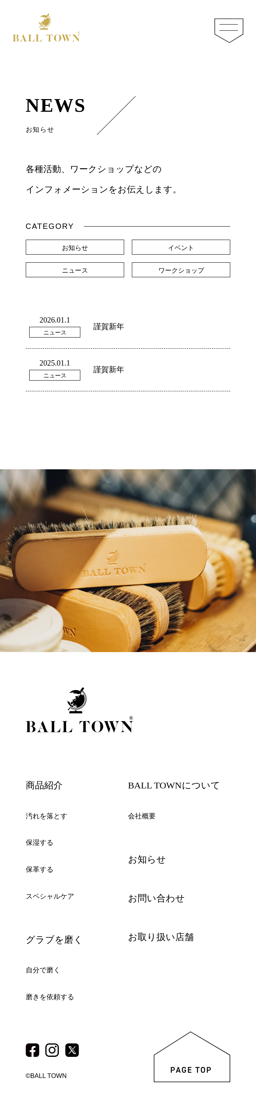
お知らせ (75, 248)
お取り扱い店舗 (165, 936)
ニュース (75, 273)
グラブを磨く (58, 939)
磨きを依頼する (53, 996)
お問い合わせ (160, 898)
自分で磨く (45, 969)
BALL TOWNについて (179, 785)
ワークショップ (181, 273)
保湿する (41, 842)
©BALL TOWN (48, 1075)
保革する (41, 869)
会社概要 (143, 815)
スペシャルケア (53, 896)
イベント (181, 248)
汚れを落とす (49, 815)
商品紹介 (46, 785)
